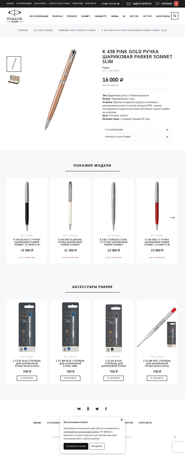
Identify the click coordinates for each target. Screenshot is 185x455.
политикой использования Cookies (81, 431)
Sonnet (85, 16)
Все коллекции (39, 16)
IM (124, 16)
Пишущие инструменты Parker (77, 30)
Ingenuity (101, 16)
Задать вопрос (142, 3)
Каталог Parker (43, 30)
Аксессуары (163, 16)
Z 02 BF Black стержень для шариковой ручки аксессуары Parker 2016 (113, 363)
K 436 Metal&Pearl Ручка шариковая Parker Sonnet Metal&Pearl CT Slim (70, 242)
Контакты (90, 3)
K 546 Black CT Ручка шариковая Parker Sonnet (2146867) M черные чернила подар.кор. (27, 242)
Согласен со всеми (76, 446)
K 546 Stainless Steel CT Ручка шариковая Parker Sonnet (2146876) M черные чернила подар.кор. (114, 242)
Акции (10, 3)
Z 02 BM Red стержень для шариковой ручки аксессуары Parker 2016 (157, 363)
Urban (114, 16)
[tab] (137, 129)
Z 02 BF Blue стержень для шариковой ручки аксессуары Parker (27, 363)
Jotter (147, 16)
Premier (72, 16)
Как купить (40, 3)
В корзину (27, 378)
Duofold (58, 16)
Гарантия (78, 3)
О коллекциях (24, 3)
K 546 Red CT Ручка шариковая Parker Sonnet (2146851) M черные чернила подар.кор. (157, 242)
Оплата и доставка (59, 3)
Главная (23, 30)
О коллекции (137, 129)
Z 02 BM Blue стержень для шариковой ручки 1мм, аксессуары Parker (70, 363)
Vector (134, 16)
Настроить (96, 446)
